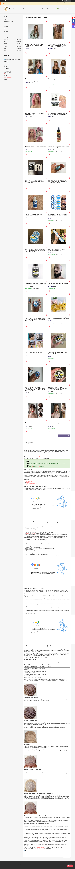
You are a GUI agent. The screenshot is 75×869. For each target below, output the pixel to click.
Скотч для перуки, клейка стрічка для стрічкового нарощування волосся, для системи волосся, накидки (57, 181)
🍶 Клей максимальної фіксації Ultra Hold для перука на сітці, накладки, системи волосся (58, 114)
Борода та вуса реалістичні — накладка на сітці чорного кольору (58, 284)
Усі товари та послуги (63, 435)
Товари (43, 8)
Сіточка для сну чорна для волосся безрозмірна (33, 353)
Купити (26, 53)
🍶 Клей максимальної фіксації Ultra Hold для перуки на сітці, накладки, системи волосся (35, 284)
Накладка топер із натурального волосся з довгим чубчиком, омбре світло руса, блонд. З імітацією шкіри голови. (58, 423)
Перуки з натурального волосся (29, 8)
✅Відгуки (59, 8)
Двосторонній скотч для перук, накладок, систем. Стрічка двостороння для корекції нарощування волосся (35, 250)
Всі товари (6, 31)
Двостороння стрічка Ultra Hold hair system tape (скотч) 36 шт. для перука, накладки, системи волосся (35, 181)
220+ (39, 466)
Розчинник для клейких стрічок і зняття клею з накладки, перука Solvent (58, 147)
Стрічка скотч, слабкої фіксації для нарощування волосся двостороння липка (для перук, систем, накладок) (58, 388)
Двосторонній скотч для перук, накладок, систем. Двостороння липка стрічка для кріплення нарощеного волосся (58, 215)
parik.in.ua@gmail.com (8, 77)
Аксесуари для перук (8, 21)
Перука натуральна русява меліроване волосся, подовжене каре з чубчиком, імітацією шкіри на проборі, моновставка (34, 80)
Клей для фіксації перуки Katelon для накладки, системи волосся (33, 215)
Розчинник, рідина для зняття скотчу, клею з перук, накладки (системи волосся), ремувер (58, 318)
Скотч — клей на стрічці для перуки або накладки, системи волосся (57, 250)
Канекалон (6, 26)
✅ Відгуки (6, 28)
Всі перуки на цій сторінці (29, 447)
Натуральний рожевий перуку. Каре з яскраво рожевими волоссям (35, 147)
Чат (70, 865)
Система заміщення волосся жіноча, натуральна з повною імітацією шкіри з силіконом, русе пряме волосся (57, 45)
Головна (39, 8)
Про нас (48, 8)
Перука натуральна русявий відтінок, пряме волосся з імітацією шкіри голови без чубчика (35, 45)
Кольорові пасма (7, 23)
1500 (32, 466)
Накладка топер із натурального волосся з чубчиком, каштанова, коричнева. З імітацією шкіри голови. (35, 423)
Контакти (53, 8)
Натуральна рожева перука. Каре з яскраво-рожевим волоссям (35, 114)
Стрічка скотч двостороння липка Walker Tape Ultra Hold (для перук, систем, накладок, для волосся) (58, 353)
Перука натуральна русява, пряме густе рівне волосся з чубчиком (58, 79)
